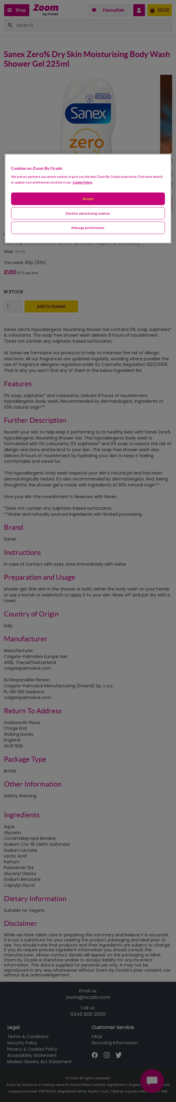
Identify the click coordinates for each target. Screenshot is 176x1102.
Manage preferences (87, 228)
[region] (88, 199)
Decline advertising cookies (88, 213)
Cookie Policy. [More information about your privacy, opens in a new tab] (83, 182)
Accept (88, 198)
